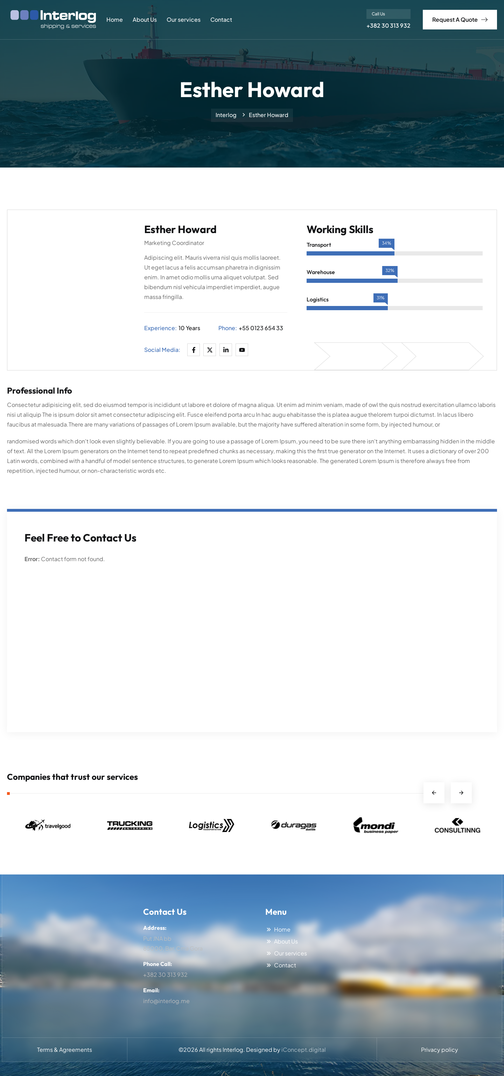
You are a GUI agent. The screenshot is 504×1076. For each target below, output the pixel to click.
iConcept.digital (303, 1049)
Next (461, 792)
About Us (145, 19)
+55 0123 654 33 (261, 328)
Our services (184, 19)
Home (114, 19)
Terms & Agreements (64, 1049)
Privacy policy (439, 1049)
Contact (221, 19)
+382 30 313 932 (388, 25)
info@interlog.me (166, 1001)
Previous (434, 792)
